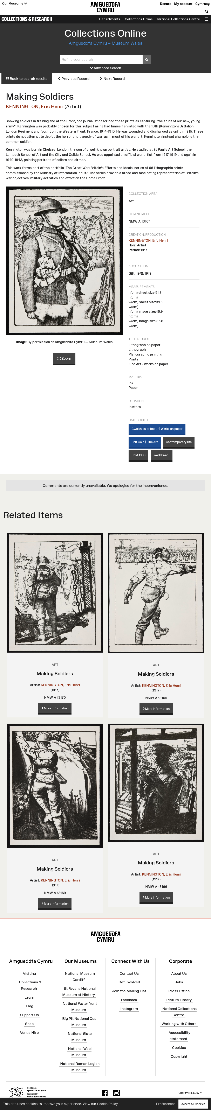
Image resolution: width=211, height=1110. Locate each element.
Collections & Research (26, 19)
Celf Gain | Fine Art (144, 442)
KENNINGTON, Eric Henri (34, 106)
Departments (109, 19)
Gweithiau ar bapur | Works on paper (157, 428)
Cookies (179, 1048)
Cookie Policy (107, 1104)
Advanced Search (105, 68)
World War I (162, 455)
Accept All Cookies (193, 1104)
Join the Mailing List (129, 991)
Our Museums (14, 4)
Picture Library (179, 1000)
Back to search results (26, 79)
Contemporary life (179, 442)
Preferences (166, 1104)
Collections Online (139, 19)
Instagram (129, 1009)
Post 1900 (138, 455)
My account (183, 4)
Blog (29, 1006)
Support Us (29, 1015)
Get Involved (129, 982)
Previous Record (73, 79)
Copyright (179, 1056)
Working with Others (179, 1024)
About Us (179, 973)
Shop (29, 1024)
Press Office (179, 991)
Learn (29, 997)
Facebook (129, 1000)
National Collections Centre (178, 19)
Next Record (112, 79)
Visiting (29, 973)
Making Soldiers (55, 673)
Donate (165, 4)
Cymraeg (202, 4)
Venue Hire (29, 1033)
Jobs (179, 982)
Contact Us (129, 973)
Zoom (64, 358)
